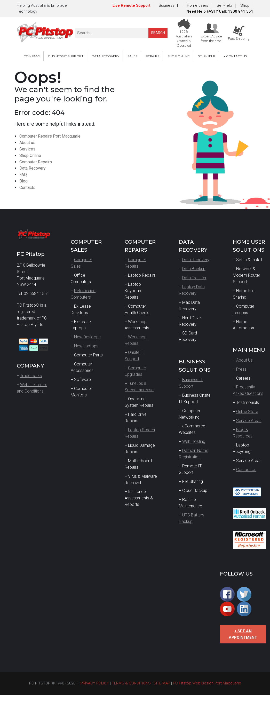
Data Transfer (194, 277)
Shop (245, 5)
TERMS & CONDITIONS (131, 683)
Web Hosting (193, 441)
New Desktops (87, 336)
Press (241, 369)
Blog (23, 181)
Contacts (27, 187)
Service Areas (248, 420)
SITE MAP (162, 683)
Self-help (224, 5)
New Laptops (86, 346)
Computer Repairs (35, 161)
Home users (197, 5)
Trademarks (31, 375)
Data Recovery (32, 168)
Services (27, 149)
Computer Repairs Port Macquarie (50, 136)
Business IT (169, 5)
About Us (244, 360)
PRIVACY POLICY (95, 683)
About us (27, 142)
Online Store (247, 411)
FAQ (23, 174)
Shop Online (30, 155)
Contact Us (246, 469)
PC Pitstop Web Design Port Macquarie (207, 683)
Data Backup (193, 268)
